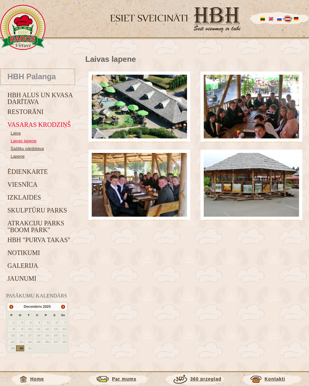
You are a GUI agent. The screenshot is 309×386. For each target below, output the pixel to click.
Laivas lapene (23, 140)
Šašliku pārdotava (27, 148)
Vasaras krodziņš (39, 124)
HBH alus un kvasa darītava (39, 98)
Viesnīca (22, 184)
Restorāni (25, 111)
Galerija (22, 265)
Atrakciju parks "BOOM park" (35, 226)
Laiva (16, 133)
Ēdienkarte (27, 171)
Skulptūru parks (37, 210)
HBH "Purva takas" (38, 239)
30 (21, 348)
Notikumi (23, 252)
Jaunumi (21, 278)
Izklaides (24, 197)
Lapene (17, 156)
